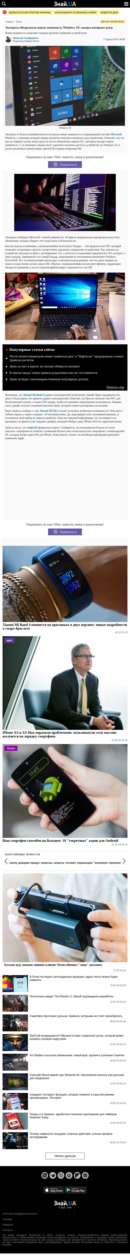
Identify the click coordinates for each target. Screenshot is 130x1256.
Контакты (8, 1230)
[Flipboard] (77, 1175)
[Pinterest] (85, 1175)
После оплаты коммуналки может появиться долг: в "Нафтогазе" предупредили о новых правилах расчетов (67, 358)
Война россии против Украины (30, 12)
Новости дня (109, 12)
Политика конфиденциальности (20, 1213)
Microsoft (116, 134)
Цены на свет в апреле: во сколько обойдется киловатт (45, 366)
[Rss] (44, 1175)
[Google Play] (76, 1189)
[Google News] (69, 1175)
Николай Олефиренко (25, 38)
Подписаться (65, 165)
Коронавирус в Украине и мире (75, 12)
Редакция (8, 1224)
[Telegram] (52, 1175)
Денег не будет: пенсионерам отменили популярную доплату (49, 379)
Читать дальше (65, 1156)
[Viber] (61, 1175)
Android (32, 427)
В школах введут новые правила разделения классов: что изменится (54, 372)
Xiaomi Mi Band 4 (34, 394)
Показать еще (115, 387)
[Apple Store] (54, 1189)
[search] (4, 4)
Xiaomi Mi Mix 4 (50, 410)
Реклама (7, 1219)
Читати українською (112, 21)
